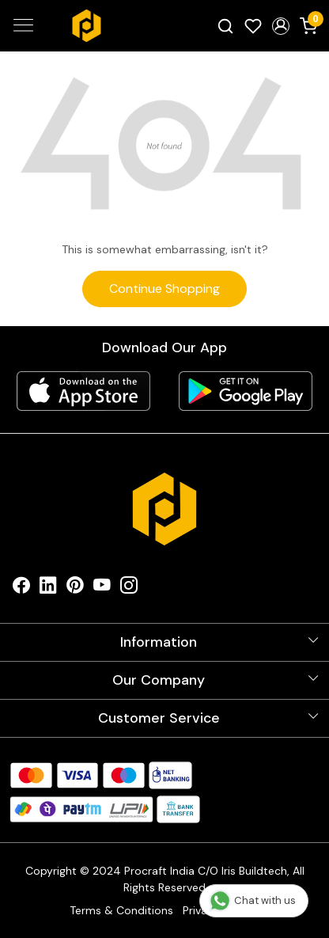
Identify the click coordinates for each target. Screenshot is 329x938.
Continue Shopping (164, 288)
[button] (280, 26)
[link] (226, 25)
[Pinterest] (75, 588)
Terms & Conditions (121, 910)
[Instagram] (129, 588)
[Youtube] (102, 588)
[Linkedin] (48, 588)
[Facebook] (21, 588)
